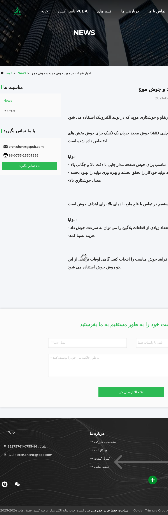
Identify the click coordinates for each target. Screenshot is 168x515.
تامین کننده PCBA (73, 11)
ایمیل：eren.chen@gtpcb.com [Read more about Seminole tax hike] (27, 455)
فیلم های (104, 11)
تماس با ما (157, 11)
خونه (9, 73)
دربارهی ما (130, 11)
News (22, 73)
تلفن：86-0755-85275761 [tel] (24, 446)
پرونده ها (9, 110)
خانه (44, 11)
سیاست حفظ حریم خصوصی (109, 510)
